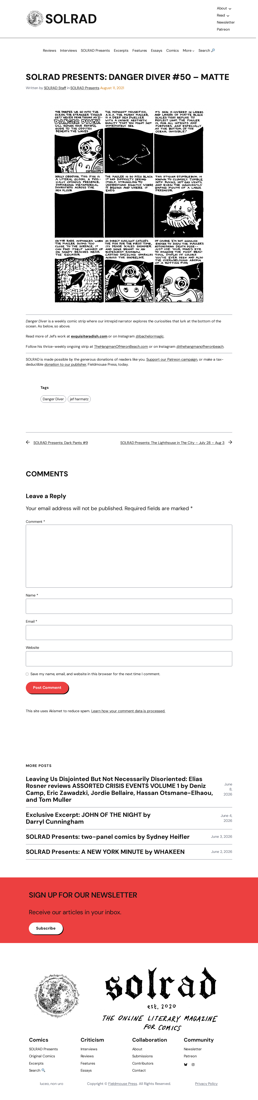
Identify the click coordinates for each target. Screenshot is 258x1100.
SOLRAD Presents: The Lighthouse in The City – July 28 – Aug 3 (172, 445)
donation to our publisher (65, 367)
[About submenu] (229, 9)
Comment (35, 524)
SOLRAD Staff (55, 90)
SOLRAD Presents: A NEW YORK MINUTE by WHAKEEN (106, 855)
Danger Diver (53, 401)
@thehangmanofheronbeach (200, 349)
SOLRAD (72, 20)
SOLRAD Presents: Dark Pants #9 (60, 445)
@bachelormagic (150, 339)
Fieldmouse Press (122, 1090)
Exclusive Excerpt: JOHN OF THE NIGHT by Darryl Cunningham (89, 822)
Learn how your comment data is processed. (128, 714)
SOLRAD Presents (84, 90)
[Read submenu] (227, 17)
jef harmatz (79, 401)
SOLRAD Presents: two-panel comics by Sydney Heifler (109, 840)
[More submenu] (193, 54)
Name (32, 598)
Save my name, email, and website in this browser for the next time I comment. (95, 677)
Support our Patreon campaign (171, 362)
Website (32, 650)
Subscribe (46, 936)
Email (31, 624)
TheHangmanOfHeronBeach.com (121, 349)
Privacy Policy (206, 1090)
